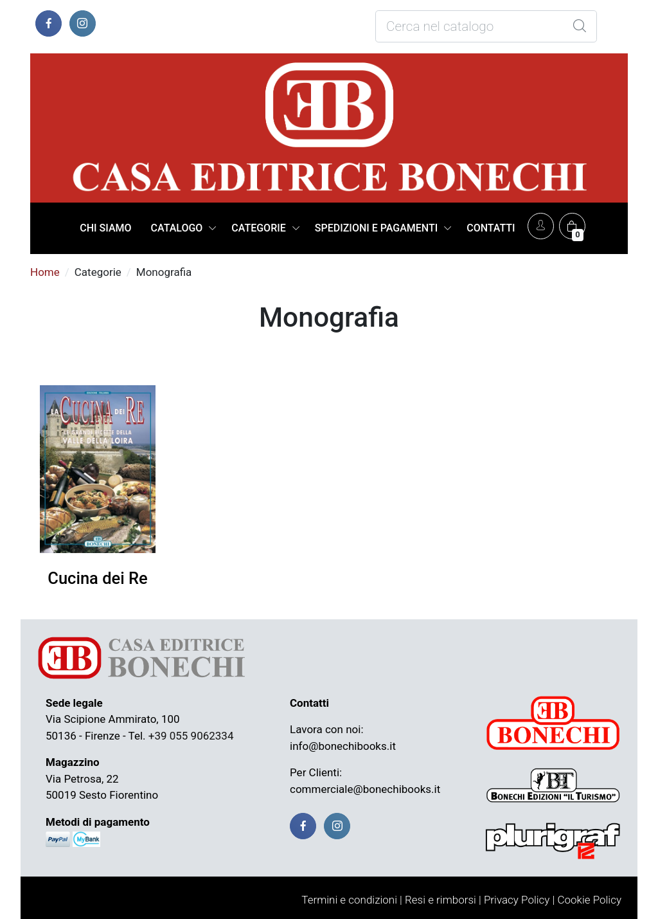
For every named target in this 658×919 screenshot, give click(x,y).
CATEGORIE (258, 228)
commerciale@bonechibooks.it (365, 789)
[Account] (541, 226)
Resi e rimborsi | (443, 899)
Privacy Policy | (519, 899)
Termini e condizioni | (351, 899)
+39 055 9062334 (191, 735)
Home (45, 272)
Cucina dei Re (98, 578)
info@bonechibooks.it (343, 746)
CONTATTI (491, 228)
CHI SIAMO (105, 228)
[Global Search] (579, 26)
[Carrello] (572, 226)
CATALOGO (177, 228)
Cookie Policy (589, 899)
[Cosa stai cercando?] (486, 26)
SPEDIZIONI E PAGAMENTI (376, 228)
